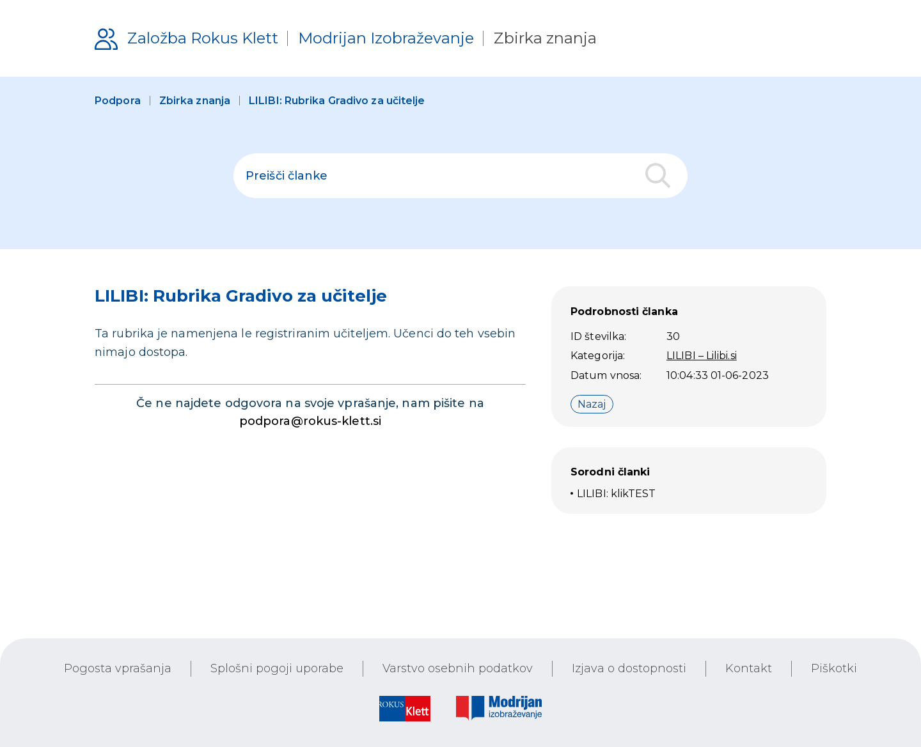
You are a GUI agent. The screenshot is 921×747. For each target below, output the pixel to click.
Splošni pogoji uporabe (276, 668)
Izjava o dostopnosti (629, 668)
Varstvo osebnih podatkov (457, 668)
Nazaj (592, 404)
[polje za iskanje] (460, 175)
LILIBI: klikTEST (616, 494)
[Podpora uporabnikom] (346, 38)
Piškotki (834, 668)
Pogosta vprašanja (117, 668)
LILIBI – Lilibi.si (701, 356)
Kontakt (748, 668)
